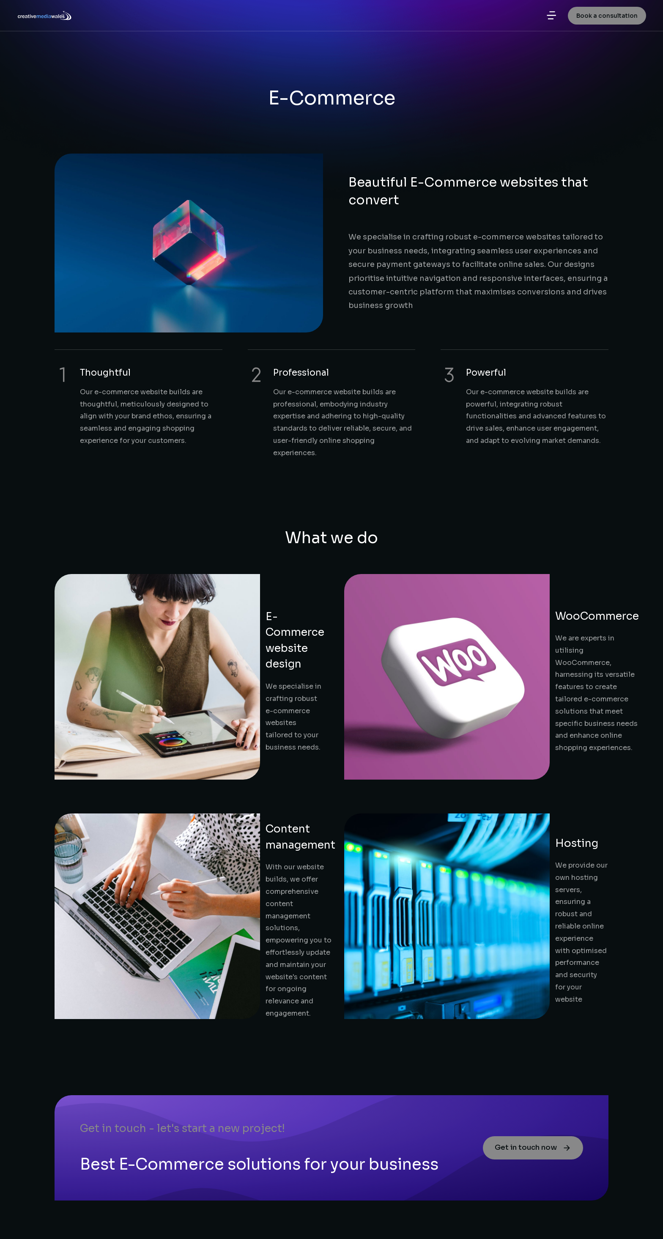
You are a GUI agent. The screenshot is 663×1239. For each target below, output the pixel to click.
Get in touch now (528, 890)
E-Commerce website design (233, 600)
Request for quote (92, 1182)
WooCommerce (487, 581)
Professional (301, 372)
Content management (214, 692)
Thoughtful (105, 372)
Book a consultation (607, 21)
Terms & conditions (574, 1218)
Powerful (486, 372)
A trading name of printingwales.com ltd (450, 1218)
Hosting (467, 698)
